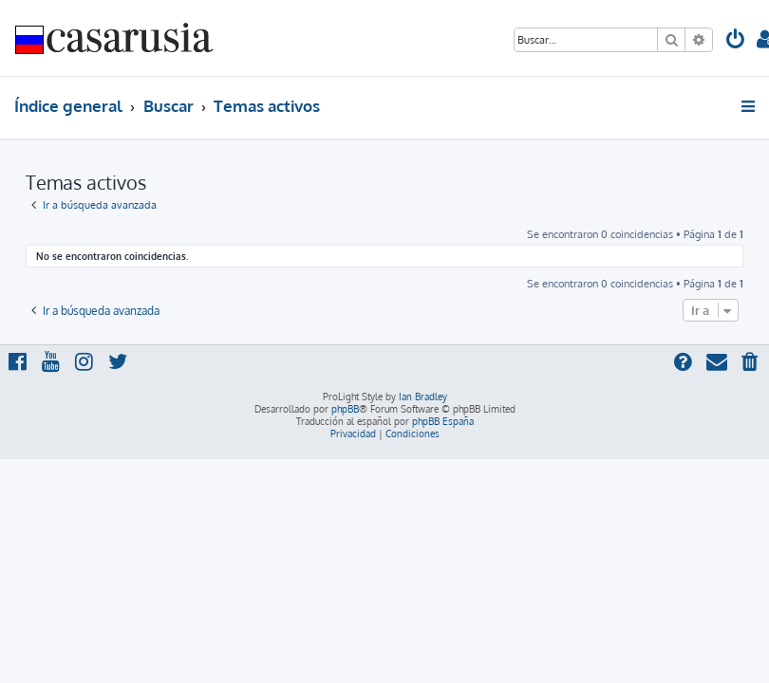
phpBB (345, 409)
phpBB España (443, 421)
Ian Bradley (423, 396)
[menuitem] (735, 41)
